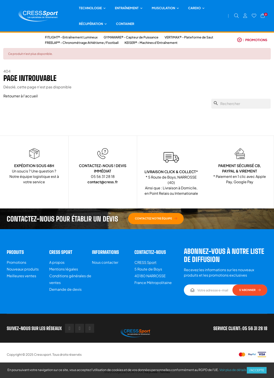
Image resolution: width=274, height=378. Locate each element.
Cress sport (42, 354)
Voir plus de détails (232, 370)
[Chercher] (241, 104)
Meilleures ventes (21, 275)
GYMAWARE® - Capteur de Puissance (131, 37)
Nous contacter (105, 262)
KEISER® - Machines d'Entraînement (151, 42)
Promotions (16, 262)
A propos (57, 262)
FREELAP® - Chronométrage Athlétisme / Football (81, 42)
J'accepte (256, 370)
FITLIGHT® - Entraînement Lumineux (71, 37)
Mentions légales (63, 269)
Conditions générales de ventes (70, 279)
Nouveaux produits (23, 269)
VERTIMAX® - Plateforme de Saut (189, 37)
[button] (252, 39)
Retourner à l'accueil (20, 96)
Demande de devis (65, 289)
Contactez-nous (150, 252)
